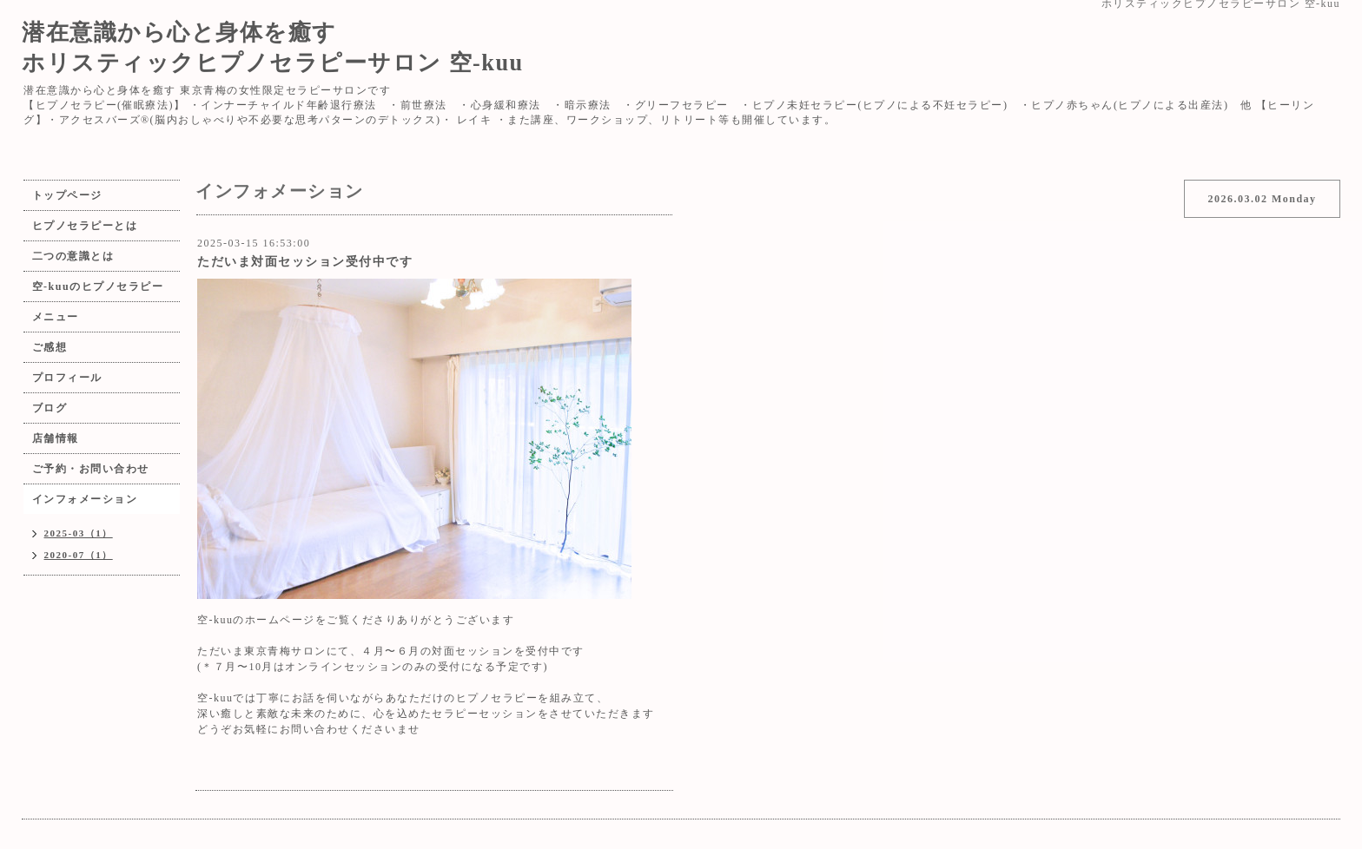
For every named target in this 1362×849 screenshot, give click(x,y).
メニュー (55, 317)
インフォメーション (85, 499)
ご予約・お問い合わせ (90, 469)
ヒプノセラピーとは (85, 226)
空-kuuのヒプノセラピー (98, 286)
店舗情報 (55, 438)
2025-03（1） (78, 533)
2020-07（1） (78, 555)
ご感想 (50, 347)
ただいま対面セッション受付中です (305, 261)
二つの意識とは (73, 256)
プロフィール (67, 378)
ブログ (50, 408)
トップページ (67, 195)
